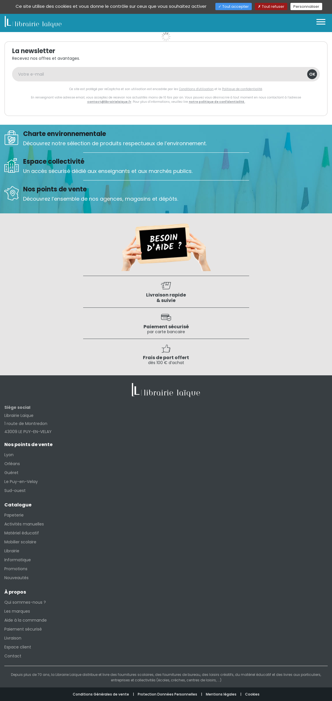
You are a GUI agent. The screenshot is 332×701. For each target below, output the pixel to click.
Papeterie (14, 515)
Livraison (12, 638)
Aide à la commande (25, 620)
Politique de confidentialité (242, 89)
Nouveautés (16, 578)
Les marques (17, 611)
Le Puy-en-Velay (21, 481)
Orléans (12, 464)
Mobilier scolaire (20, 542)
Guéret (11, 473)
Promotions (15, 569)
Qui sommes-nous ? (25, 602)
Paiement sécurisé (23, 629)
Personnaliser (306, 6)
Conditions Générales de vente (101, 694)
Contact (12, 656)
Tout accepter (233, 6)
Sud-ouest (15, 490)
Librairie (11, 551)
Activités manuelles (24, 524)
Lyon (9, 455)
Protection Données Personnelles (168, 694)
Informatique (17, 560)
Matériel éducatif (21, 533)
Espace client (17, 647)
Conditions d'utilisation (196, 89)
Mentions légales (221, 694)
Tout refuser (271, 6)
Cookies (252, 694)
